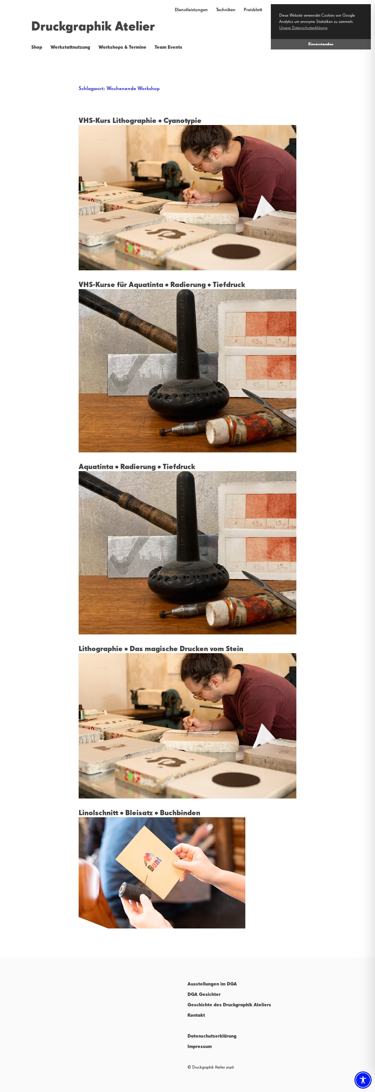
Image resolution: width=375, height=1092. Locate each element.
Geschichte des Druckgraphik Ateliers (229, 1005)
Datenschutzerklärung (212, 1036)
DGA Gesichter (204, 994)
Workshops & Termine (122, 47)
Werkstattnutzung (70, 47)
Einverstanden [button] (320, 44)
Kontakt (196, 1015)
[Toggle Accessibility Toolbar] (363, 1080)
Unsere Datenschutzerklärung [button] (303, 28)
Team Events (168, 47)
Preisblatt (253, 10)
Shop (36, 47)
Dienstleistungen (191, 10)
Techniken (225, 10)
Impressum (200, 1046)
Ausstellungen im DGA (212, 984)
